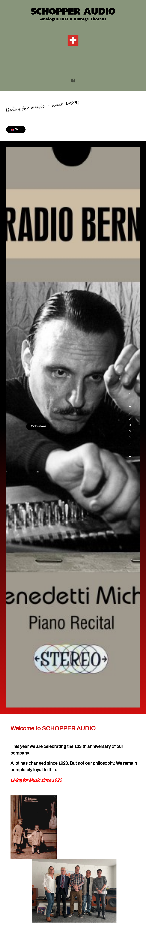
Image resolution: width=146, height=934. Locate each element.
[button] (130, 396)
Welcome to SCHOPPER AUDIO (53, 728)
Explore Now (38, 426)
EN (15, 129)
